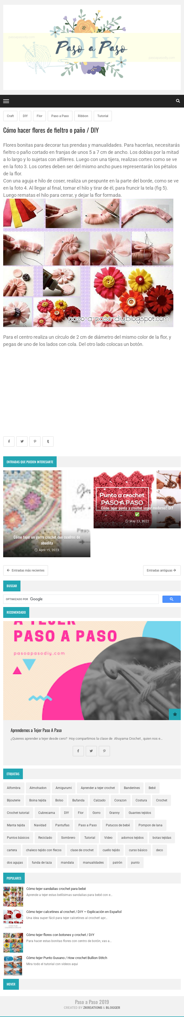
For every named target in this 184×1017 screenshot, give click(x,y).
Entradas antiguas (161, 570)
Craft (10, 116)
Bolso (59, 800)
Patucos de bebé (118, 825)
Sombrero (68, 838)
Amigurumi (64, 788)
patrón (117, 862)
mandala (67, 862)
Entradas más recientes (25, 570)
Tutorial (102, 116)
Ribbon (83, 116)
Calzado (100, 800)
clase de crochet (82, 850)
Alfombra (13, 788)
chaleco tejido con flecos (43, 850)
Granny (114, 813)
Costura (141, 800)
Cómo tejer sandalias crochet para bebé (56, 889)
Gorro (97, 813)
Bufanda (78, 800)
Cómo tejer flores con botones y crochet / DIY (60, 935)
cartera (12, 850)
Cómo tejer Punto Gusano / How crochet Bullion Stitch (66, 958)
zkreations (92, 1008)
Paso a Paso (60, 116)
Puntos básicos (18, 838)
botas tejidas (162, 838)
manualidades (93, 862)
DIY (25, 116)
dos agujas (15, 862)
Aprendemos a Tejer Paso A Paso (36, 730)
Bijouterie (13, 800)
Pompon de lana (150, 825)
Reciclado (45, 838)
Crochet (161, 800)
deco (159, 850)
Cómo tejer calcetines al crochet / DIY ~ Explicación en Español (74, 912)
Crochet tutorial (18, 813)
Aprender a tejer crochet (98, 788)
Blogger (113, 1008)
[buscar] (80, 599)
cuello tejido (111, 850)
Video (108, 838)
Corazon (120, 800)
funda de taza (42, 862)
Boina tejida (37, 800)
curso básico (138, 850)
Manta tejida (16, 825)
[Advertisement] (92, 391)
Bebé (152, 788)
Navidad (40, 825)
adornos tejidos (132, 838)
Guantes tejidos (140, 813)
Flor (39, 116)
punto (135, 862)
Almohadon (38, 788)
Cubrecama (46, 813)
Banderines (132, 788)
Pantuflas (62, 825)
